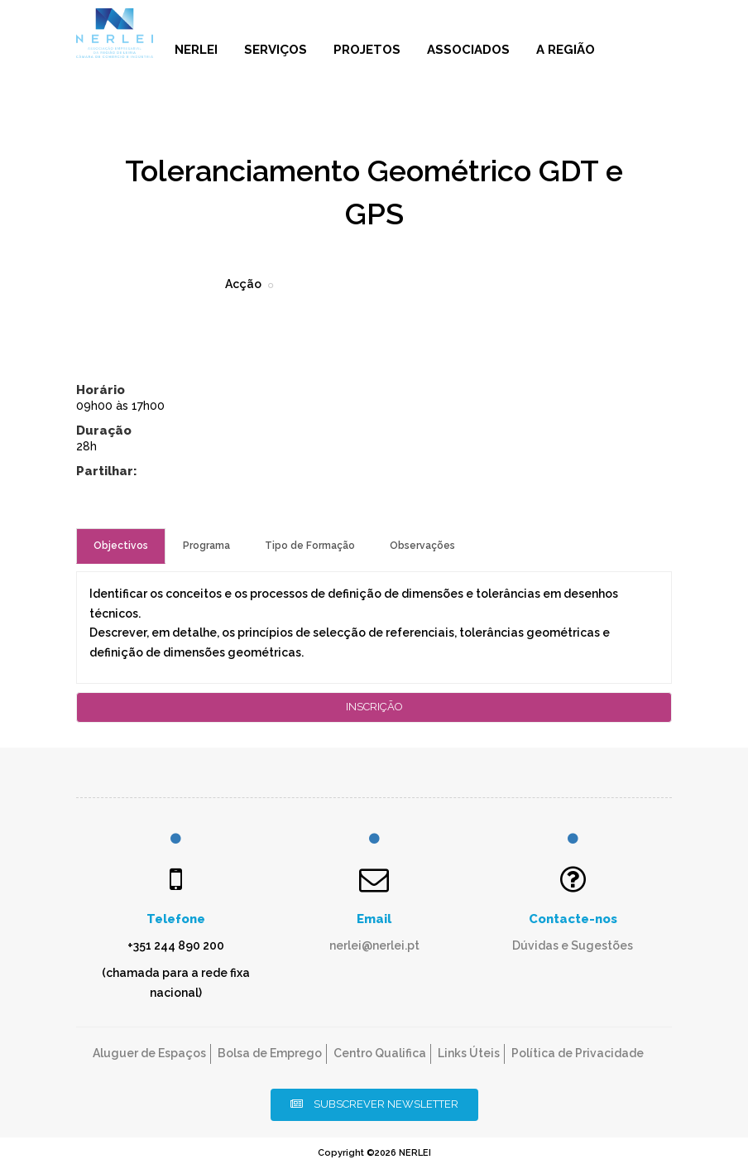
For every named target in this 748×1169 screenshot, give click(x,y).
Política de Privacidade (577, 1053)
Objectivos (121, 545)
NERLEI (196, 49)
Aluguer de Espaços (149, 1053)
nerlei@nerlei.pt (374, 945)
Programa (206, 545)
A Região (565, 49)
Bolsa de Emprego (270, 1053)
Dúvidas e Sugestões (572, 945)
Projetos (366, 49)
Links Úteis (469, 1053)
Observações (422, 545)
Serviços (275, 49)
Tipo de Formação (310, 545)
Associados (468, 49)
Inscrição (374, 706)
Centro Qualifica (379, 1053)
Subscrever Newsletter (374, 1104)
